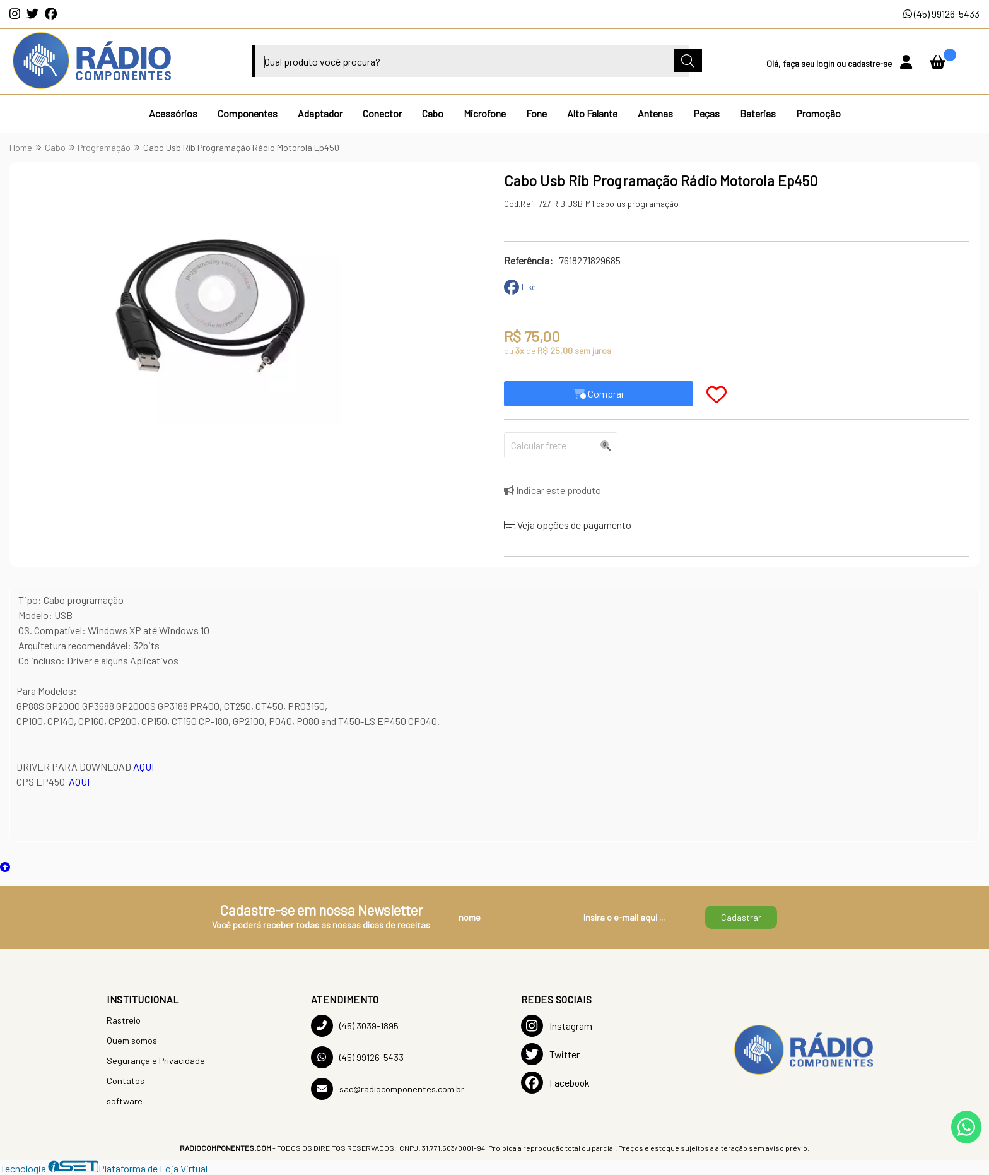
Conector (382, 113)
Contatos (125, 1080)
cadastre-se (871, 63)
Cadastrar (741, 917)
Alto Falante (592, 113)
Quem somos (132, 1040)
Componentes (248, 113)
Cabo (432, 113)
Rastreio (124, 1020)
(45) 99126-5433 (941, 14)
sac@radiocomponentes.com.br (387, 1089)
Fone (536, 113)
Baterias (758, 113)
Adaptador (320, 113)
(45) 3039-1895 (355, 1026)
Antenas (655, 113)
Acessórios (173, 113)
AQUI (143, 766)
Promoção (818, 113)
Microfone (485, 113)
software (125, 1100)
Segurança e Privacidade (156, 1060)
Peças (706, 113)
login (826, 63)
